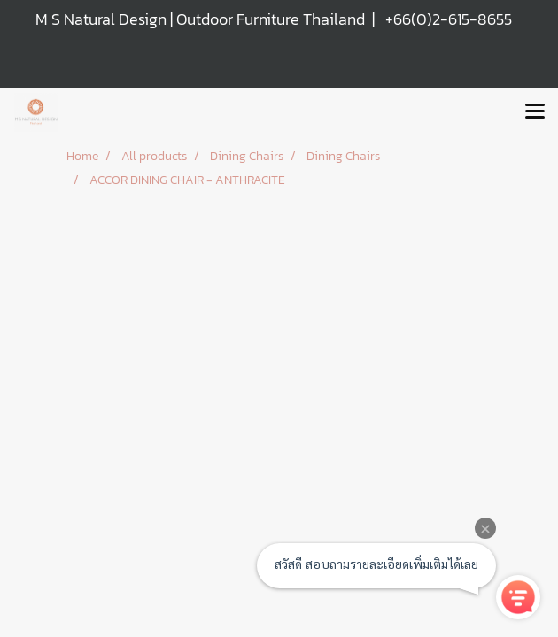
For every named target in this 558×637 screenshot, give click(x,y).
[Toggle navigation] (534, 112)
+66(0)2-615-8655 (448, 19)
